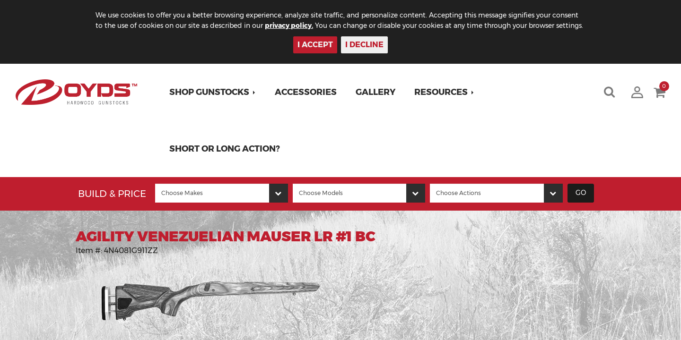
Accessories (306, 92)
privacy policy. (289, 25)
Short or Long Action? (224, 149)
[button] (212, 92)
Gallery (375, 92)
